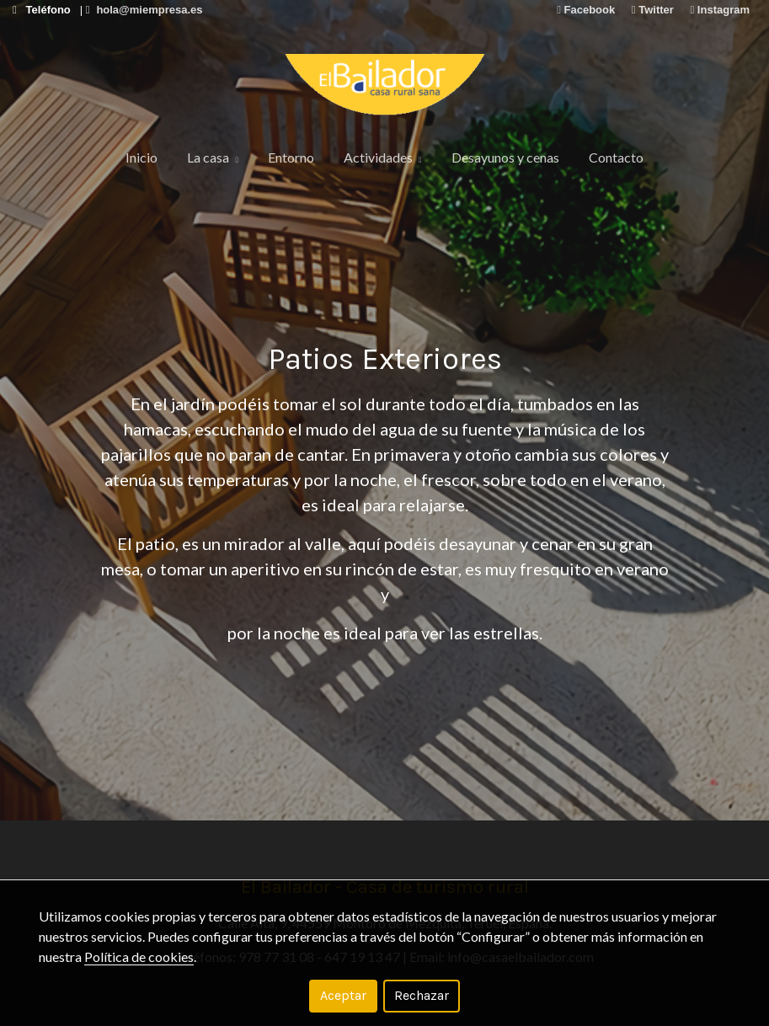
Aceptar (343, 995)
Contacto (616, 157)
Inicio (141, 157)
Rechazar (421, 995)
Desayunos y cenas (505, 157)
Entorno (291, 157)
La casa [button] (212, 157)
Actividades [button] (383, 157)
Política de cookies (139, 957)
